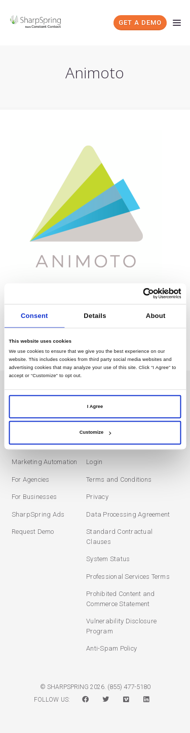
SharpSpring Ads (38, 514)
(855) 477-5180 (128, 687)
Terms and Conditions (118, 479)
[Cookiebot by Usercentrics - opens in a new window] (137, 293)
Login (94, 462)
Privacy (97, 496)
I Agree (95, 406)
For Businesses (34, 496)
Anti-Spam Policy (111, 648)
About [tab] (156, 315)
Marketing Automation (45, 462)
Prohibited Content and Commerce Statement (120, 599)
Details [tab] (95, 315)
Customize (95, 432)
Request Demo (33, 531)
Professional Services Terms (128, 576)
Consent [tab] (34, 315)
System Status (108, 559)
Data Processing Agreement (128, 514)
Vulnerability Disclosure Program (121, 626)
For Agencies (31, 479)
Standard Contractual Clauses (119, 536)
